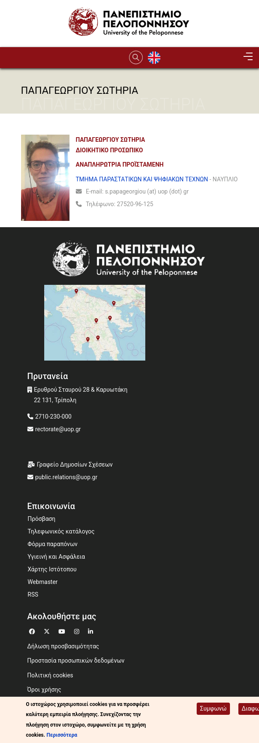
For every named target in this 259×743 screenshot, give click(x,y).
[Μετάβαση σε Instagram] (77, 630)
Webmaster (43, 581)
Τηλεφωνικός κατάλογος (61, 531)
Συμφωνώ (213, 708)
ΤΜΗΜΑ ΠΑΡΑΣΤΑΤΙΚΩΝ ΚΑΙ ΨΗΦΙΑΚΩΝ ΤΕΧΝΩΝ (142, 179)
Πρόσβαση (42, 518)
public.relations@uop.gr (66, 477)
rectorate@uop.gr (58, 429)
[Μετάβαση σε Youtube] (63, 630)
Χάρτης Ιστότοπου (52, 569)
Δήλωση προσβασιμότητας (63, 646)
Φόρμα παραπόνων (53, 544)
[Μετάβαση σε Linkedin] (91, 630)
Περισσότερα (62, 735)
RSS (33, 594)
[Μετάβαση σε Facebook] (33, 630)
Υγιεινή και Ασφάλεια (56, 556)
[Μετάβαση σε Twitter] (47, 630)
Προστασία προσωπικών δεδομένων (76, 660)
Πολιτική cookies (50, 675)
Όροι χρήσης (44, 689)
